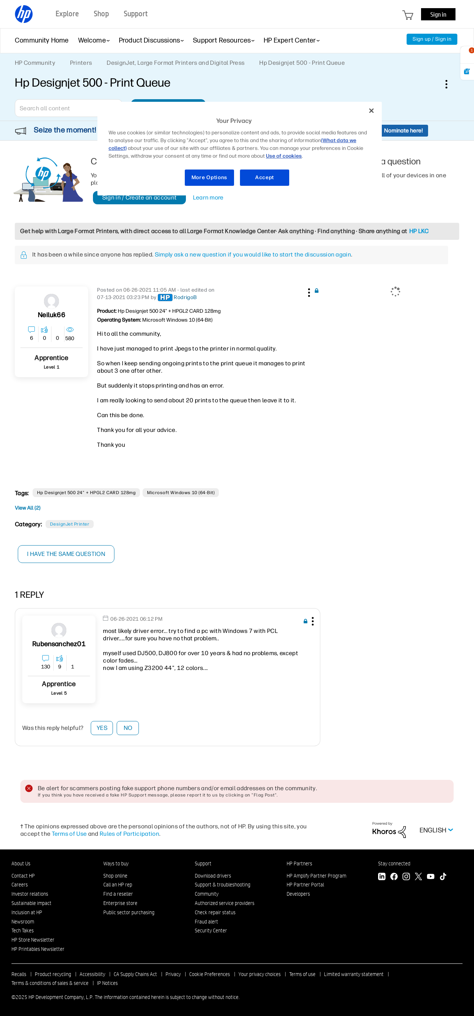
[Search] (68, 108)
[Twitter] (418, 877)
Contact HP (23, 875)
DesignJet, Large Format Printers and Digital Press (175, 62)
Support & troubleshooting (222, 884)
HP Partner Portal (305, 884)
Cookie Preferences (209, 974)
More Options (209, 177)
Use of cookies (284, 156)
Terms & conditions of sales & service (50, 983)
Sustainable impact (31, 903)
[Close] (371, 111)
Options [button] (450, 84)
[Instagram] (406, 877)
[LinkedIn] (381, 877)
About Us (20, 863)
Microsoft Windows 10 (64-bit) (180, 492)
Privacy (173, 974)
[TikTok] (443, 877)
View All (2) (27, 508)
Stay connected (394, 863)
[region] (239, 148)
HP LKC (419, 231)
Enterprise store (120, 903)
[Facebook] (394, 877)
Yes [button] (102, 727)
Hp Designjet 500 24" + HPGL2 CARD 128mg (86, 492)
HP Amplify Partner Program (316, 875)
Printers (81, 62)
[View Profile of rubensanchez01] (59, 644)
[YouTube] (430, 877)
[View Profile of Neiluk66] (51, 315)
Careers (19, 884)
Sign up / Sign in (432, 39)
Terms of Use (69, 833)
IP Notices (107, 983)
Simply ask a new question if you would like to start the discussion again (253, 254)
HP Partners (299, 863)
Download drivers (213, 875)
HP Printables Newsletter (37, 949)
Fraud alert (206, 921)
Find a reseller (118, 894)
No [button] (128, 727)
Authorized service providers (224, 903)
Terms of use (302, 974)
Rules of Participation (129, 833)
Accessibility (92, 974)
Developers (298, 894)
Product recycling (53, 974)
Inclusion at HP (26, 912)
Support (203, 863)
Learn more (208, 197)
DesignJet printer (69, 524)
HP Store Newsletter (32, 939)
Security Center (211, 930)
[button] (308, 291)
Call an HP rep (117, 884)
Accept (264, 177)
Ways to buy (115, 863)
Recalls (18, 974)
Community (206, 894)
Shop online (115, 875)
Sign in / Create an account (139, 197)
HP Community (35, 62)
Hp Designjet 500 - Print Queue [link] (302, 62)
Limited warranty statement (354, 974)
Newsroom (22, 921)
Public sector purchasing (128, 912)
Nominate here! (403, 130)
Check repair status (215, 912)
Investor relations (29, 894)
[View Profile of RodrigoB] (185, 297)
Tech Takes (22, 930)
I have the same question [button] (66, 553)
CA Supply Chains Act (135, 974)
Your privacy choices (259, 974)
